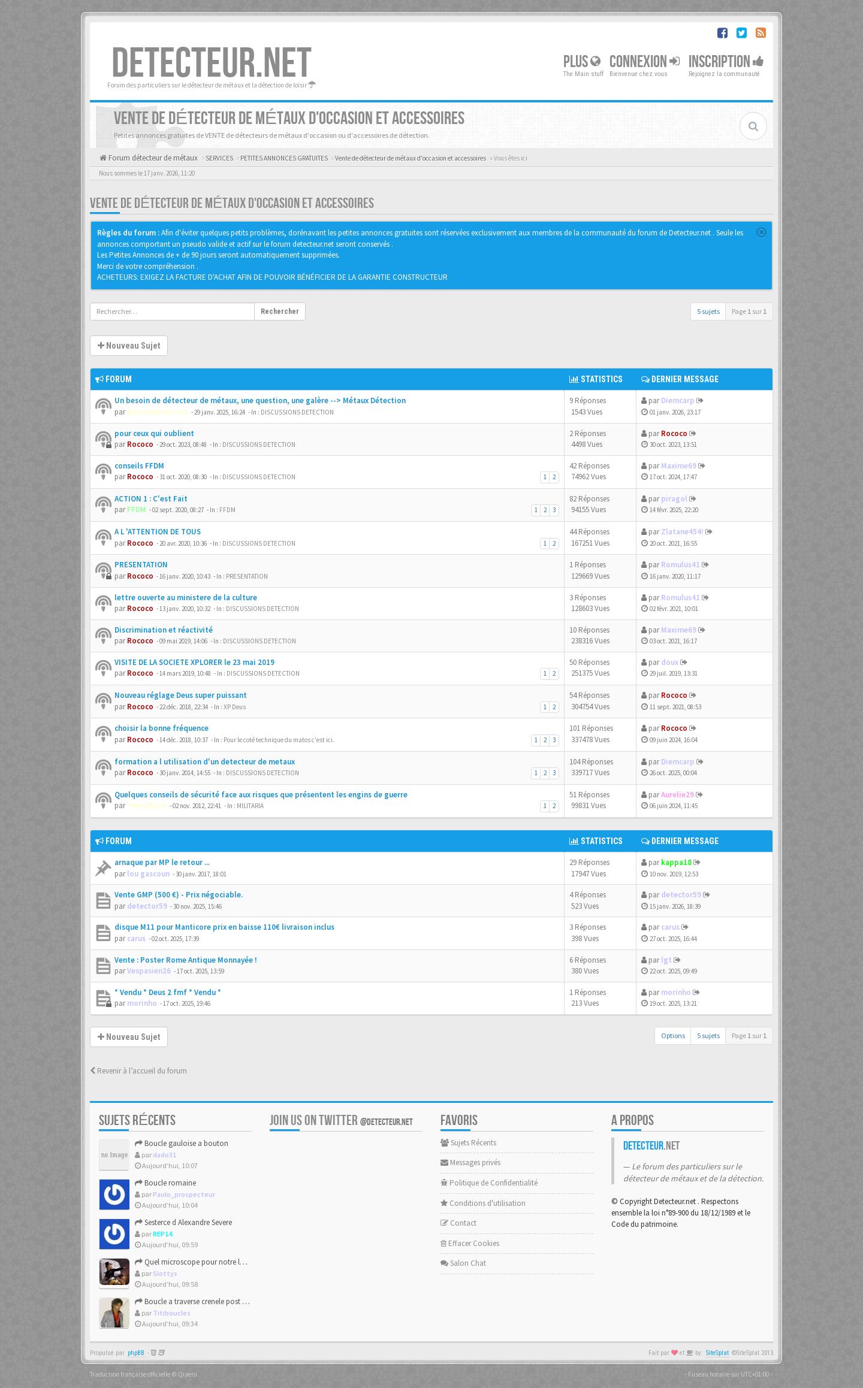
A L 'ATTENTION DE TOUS (157, 532)
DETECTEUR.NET (211, 64)
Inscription (726, 62)
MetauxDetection (157, 412)
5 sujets (708, 311)
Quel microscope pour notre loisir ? (197, 1262)
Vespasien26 (149, 971)
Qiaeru (187, 1374)
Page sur (749, 311)
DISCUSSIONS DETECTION (297, 412)
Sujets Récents (468, 1143)
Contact (458, 1223)
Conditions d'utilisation (483, 1203)
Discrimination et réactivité (163, 630)
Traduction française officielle (130, 1374)
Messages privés (470, 1162)
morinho (142, 1003)
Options (673, 1035)
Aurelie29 (677, 795)
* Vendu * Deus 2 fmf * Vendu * (167, 992)
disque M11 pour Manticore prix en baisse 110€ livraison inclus (224, 927)
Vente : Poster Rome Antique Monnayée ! (185, 960)
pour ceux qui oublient (154, 433)
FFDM (136, 509)
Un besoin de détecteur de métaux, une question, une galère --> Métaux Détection (260, 400)
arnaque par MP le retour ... (162, 862)
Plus (582, 62)
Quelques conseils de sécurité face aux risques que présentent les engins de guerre (261, 795)
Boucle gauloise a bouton (181, 1143)
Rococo (140, 444)
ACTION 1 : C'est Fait (151, 499)
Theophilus (147, 805)
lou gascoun (148, 874)
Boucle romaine (165, 1183)
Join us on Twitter (341, 1120)
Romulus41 (680, 565)
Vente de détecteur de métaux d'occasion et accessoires (232, 203)
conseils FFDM (139, 466)
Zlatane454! (682, 532)
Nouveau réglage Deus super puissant (180, 695)
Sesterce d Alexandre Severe (183, 1222)
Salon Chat (463, 1263)
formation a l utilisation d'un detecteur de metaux (204, 762)
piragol (674, 499)
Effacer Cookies (469, 1243)
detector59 (147, 906)
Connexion (644, 62)
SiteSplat (717, 1353)
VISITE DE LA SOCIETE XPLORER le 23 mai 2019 (194, 662)
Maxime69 (678, 466)
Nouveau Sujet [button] (129, 345)
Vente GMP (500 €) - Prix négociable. (178, 895)
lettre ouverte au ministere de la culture (185, 597)
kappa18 (676, 862)
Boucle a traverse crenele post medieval (203, 1301)
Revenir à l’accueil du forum (138, 1071)
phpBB (136, 1353)
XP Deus (235, 707)
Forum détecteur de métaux (152, 158)
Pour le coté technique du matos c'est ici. (279, 740)
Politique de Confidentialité (489, 1183)
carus (136, 938)
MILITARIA (250, 806)
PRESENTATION (141, 565)
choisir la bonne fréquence (161, 728)
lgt (666, 960)
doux (669, 662)
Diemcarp (678, 400)
